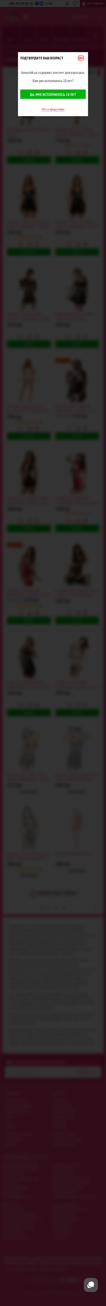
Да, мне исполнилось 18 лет (53, 94)
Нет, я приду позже (53, 109)
